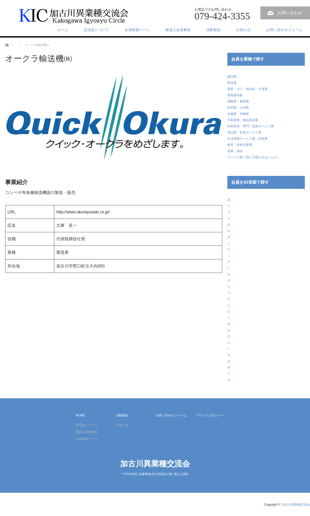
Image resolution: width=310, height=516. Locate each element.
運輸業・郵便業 (238, 101)
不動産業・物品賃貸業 (242, 120)
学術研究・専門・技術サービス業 (250, 126)
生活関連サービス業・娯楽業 (247, 138)
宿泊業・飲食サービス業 (244, 132)
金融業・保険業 (238, 114)
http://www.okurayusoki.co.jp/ (83, 212)
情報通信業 (235, 95)
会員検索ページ (137, 30)
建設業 (232, 76)
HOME (80, 415)
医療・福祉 (235, 151)
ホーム (62, 30)
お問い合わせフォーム (284, 30)
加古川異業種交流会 (155, 463)
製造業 (232, 83)
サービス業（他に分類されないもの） (253, 157)
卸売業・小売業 (238, 107)
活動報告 (213, 30)
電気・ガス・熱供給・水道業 (247, 89)
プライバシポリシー (209, 415)
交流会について (96, 30)
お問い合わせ (289, 13)
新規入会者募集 (178, 30)
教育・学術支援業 (239, 145)
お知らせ (243, 30)
